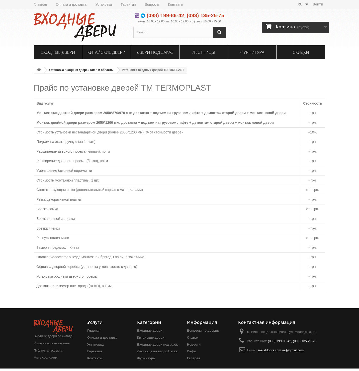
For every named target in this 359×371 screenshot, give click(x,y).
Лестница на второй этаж (157, 351)
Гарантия (128, 4)
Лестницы (203, 52)
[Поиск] (219, 32)
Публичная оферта (48, 350)
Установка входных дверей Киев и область (81, 70)
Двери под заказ (155, 52)
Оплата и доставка (71, 4)
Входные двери (58, 52)
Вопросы (152, 4)
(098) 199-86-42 (165, 15)
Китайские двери (106, 52)
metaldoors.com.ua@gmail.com (281, 350)
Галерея (193, 358)
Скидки (301, 52)
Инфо (191, 351)
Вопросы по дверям (203, 330)
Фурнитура (252, 52)
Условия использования (52, 343)
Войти (317, 4)
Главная (40, 4)
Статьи (192, 337)
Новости (194, 344)
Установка (103, 4)
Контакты (175, 4)
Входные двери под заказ (158, 344)
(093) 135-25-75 (205, 15)
